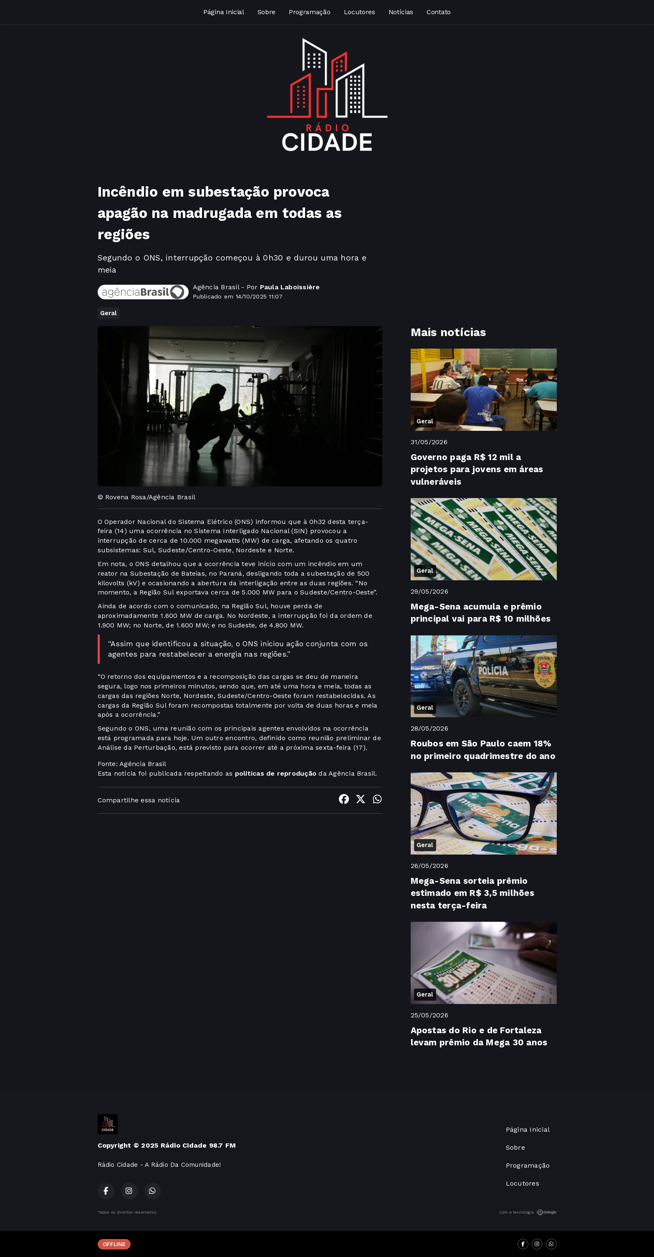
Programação (309, 12)
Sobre (266, 12)
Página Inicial (223, 12)
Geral (108, 313)
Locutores (359, 12)
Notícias (401, 12)
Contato (439, 12)
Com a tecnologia (528, 1212)
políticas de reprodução (276, 773)
